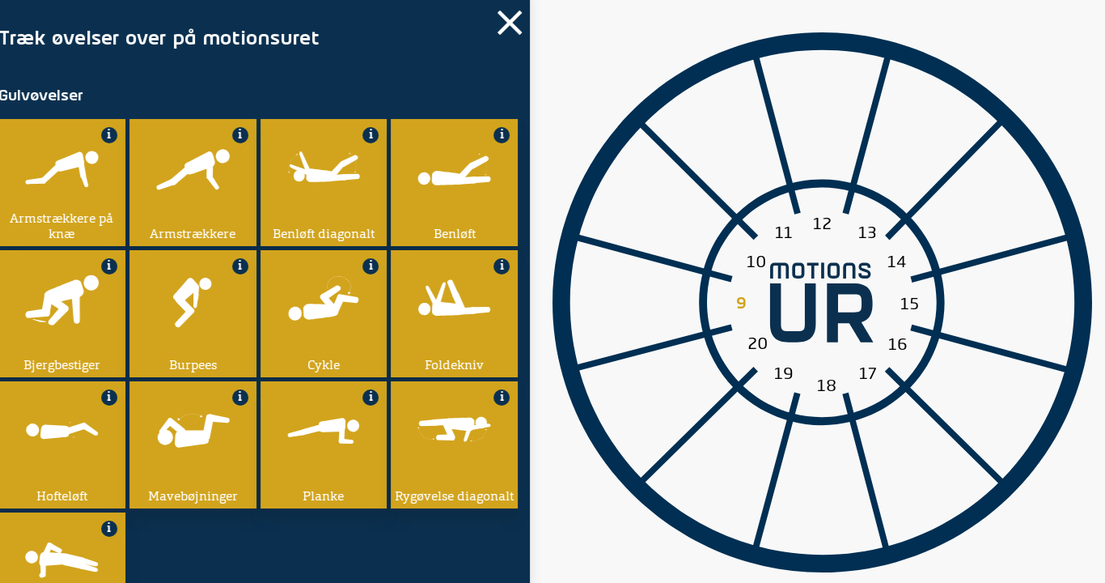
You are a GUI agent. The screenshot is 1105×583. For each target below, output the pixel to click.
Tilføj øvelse (127, 290)
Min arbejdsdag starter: (151, 235)
